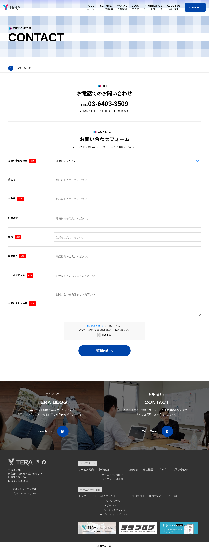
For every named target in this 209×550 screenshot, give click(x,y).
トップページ (88, 463)
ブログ (163, 469)
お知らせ (133, 469)
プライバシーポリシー (22, 493)
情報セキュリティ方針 (22, 489)
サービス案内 (86, 469)
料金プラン (107, 496)
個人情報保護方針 (95, 326)
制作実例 (138, 496)
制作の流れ (156, 496)
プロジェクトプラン (115, 514)
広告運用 (174, 496)
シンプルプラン (113, 501)
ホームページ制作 (112, 474)
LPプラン (110, 505)
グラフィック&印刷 (112, 479)
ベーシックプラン (114, 510)
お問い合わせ (24, 68)
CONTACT (195, 7)
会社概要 (148, 469)
